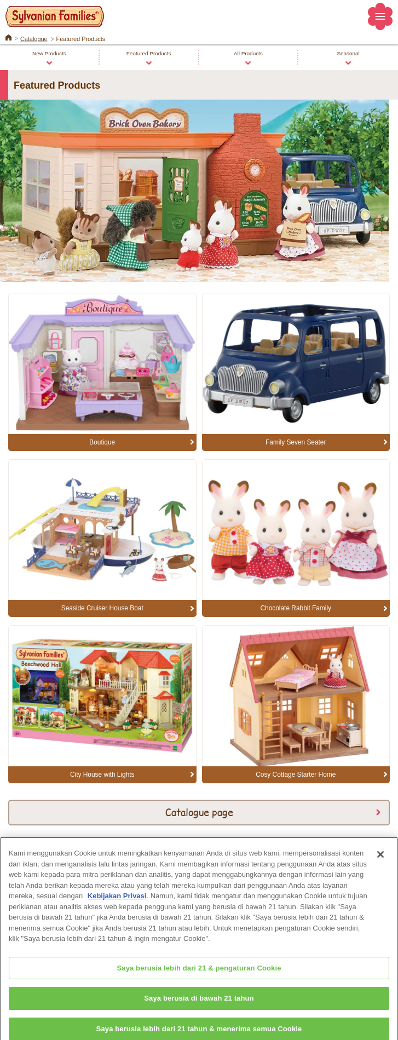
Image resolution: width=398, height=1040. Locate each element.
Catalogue (34, 39)
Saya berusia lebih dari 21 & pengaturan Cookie (199, 971)
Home (8, 36)
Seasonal (348, 53)
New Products (49, 53)
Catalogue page (199, 812)
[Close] (380, 857)
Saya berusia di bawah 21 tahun (198, 1001)
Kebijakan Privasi (117, 898)
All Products (248, 53)
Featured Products (148, 53)
